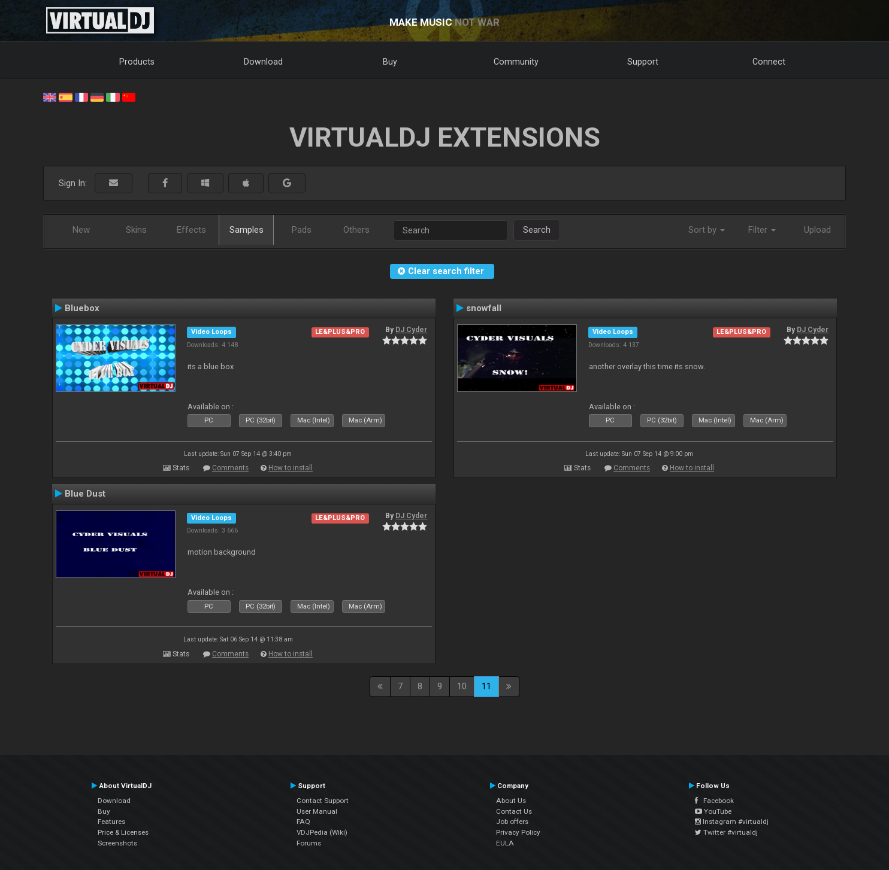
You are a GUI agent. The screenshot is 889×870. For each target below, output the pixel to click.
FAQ (303, 821)
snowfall (483, 308)
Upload (817, 229)
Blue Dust (85, 493)
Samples (246, 229)
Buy (390, 61)
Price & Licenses (123, 832)
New (81, 229)
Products (137, 61)
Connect (768, 61)
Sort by (706, 229)
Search (537, 229)
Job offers (512, 821)
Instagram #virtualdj (732, 821)
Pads (302, 229)
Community (516, 61)
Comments (230, 468)
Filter (762, 229)
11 (486, 686)
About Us (511, 800)
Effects (191, 229)
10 (462, 686)
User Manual (317, 811)
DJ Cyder (411, 330)
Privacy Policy (518, 832)
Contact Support (323, 800)
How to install (290, 468)
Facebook (714, 800)
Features (111, 821)
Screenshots (117, 843)
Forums (309, 843)
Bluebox (82, 308)
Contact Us (514, 811)
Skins (136, 229)
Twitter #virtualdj (726, 832)
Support (642, 61)
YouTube (713, 811)
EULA (505, 843)
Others (356, 229)
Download (263, 61)
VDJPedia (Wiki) (322, 832)
